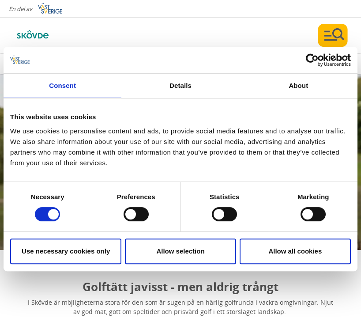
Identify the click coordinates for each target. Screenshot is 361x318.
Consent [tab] (62, 85)
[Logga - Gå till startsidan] (44, 35)
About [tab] (298, 85)
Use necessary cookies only (66, 251)
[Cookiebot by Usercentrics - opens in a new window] (312, 60)
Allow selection (180, 251)
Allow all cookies (295, 251)
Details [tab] (180, 85)
